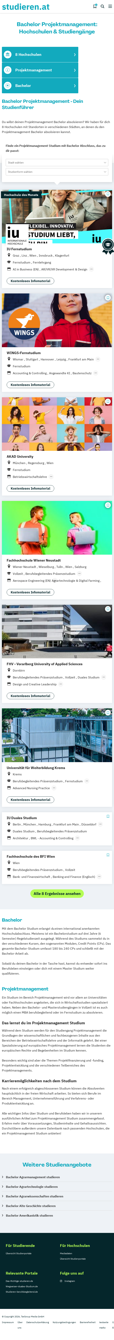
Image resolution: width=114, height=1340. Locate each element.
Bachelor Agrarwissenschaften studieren (34, 1196)
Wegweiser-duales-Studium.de (22, 1286)
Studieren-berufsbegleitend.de (22, 1291)
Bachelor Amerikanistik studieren (29, 1215)
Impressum (8, 1322)
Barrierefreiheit (87, 1322)
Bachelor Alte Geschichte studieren (31, 1206)
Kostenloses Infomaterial (30, 281)
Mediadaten (66, 1253)
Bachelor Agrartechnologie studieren (32, 1187)
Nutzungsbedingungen (64, 1322)
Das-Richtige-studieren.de (19, 1281)
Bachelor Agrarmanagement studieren (33, 1177)
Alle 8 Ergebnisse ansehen (57, 893)
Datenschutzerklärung (37, 1322)
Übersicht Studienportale (19, 1253)
